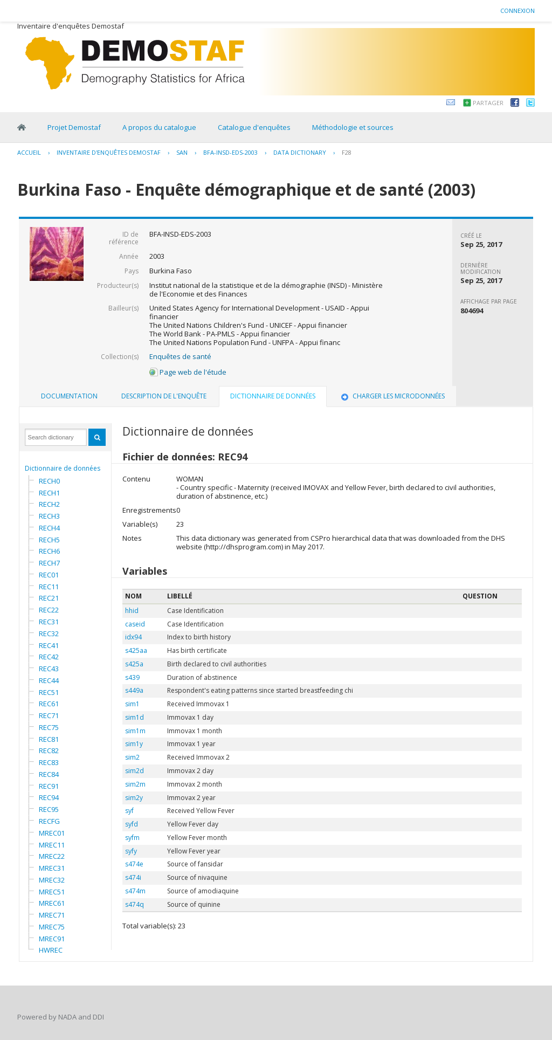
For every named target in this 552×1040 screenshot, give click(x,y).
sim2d (134, 770)
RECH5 (49, 539)
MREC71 (52, 915)
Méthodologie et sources (353, 127)
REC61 (49, 703)
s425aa (136, 650)
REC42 (49, 656)
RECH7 (49, 563)
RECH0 (49, 481)
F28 (346, 152)
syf (129, 810)
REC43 (49, 668)
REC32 (49, 633)
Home (21, 127)
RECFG (49, 821)
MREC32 (52, 880)
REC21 (49, 598)
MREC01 (52, 833)
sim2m (135, 784)
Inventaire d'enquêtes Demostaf (109, 152)
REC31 (49, 621)
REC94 (49, 797)
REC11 (49, 586)
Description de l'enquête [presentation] (163, 396)
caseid (135, 624)
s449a (134, 690)
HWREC (51, 950)
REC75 (49, 727)
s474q (134, 904)
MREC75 (52, 926)
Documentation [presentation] (69, 396)
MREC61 (52, 903)
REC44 (49, 680)
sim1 (132, 703)
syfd (131, 824)
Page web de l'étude (187, 372)
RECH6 (49, 551)
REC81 (49, 739)
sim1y (134, 743)
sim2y (134, 797)
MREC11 (52, 845)
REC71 (49, 715)
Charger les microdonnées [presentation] (392, 396)
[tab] (69, 396)
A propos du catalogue (159, 127)
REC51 (49, 692)
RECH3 (49, 516)
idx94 (133, 637)
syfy (131, 851)
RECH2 (49, 504)
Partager (488, 103)
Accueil (29, 152)
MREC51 (52, 891)
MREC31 (52, 868)
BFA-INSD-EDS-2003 (230, 152)
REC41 (49, 645)
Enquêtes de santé (180, 356)
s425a (134, 664)
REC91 (49, 786)
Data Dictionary (299, 152)
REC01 (49, 574)
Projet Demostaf (74, 127)
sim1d (134, 717)
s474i (133, 877)
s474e (134, 864)
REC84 (49, 774)
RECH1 (49, 492)
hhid (132, 610)
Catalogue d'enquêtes (254, 127)
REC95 (49, 809)
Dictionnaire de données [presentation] (272, 396)
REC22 (49, 609)
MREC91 (52, 938)
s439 (132, 677)
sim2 (132, 757)
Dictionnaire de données (62, 468)
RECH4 (49, 528)
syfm (132, 837)
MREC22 (52, 856)
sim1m (135, 730)
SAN (182, 152)
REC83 (49, 762)
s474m (135, 891)
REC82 (49, 750)
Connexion (517, 10)
